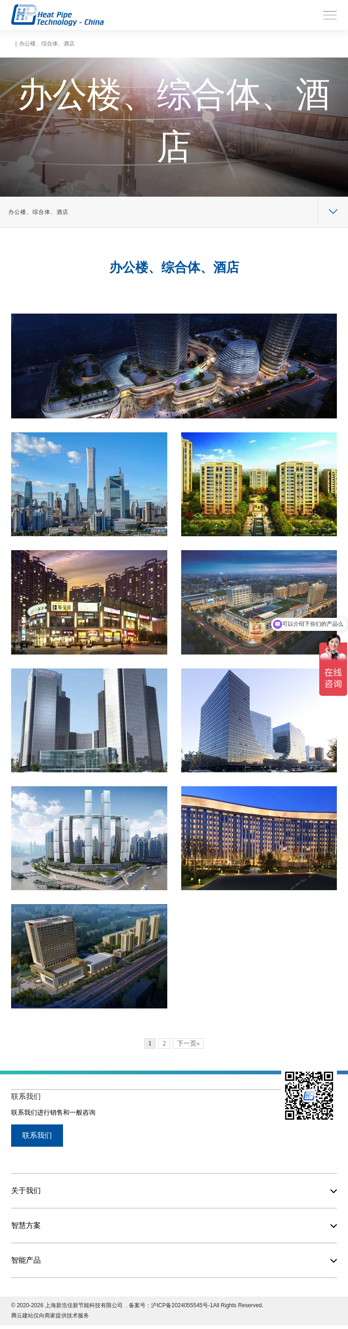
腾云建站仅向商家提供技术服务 (50, 1315)
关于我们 (26, 1190)
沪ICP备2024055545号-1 (182, 1305)
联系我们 (37, 1135)
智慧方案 (26, 1225)
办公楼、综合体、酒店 (38, 212)
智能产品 (26, 1260)
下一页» (188, 1043)
